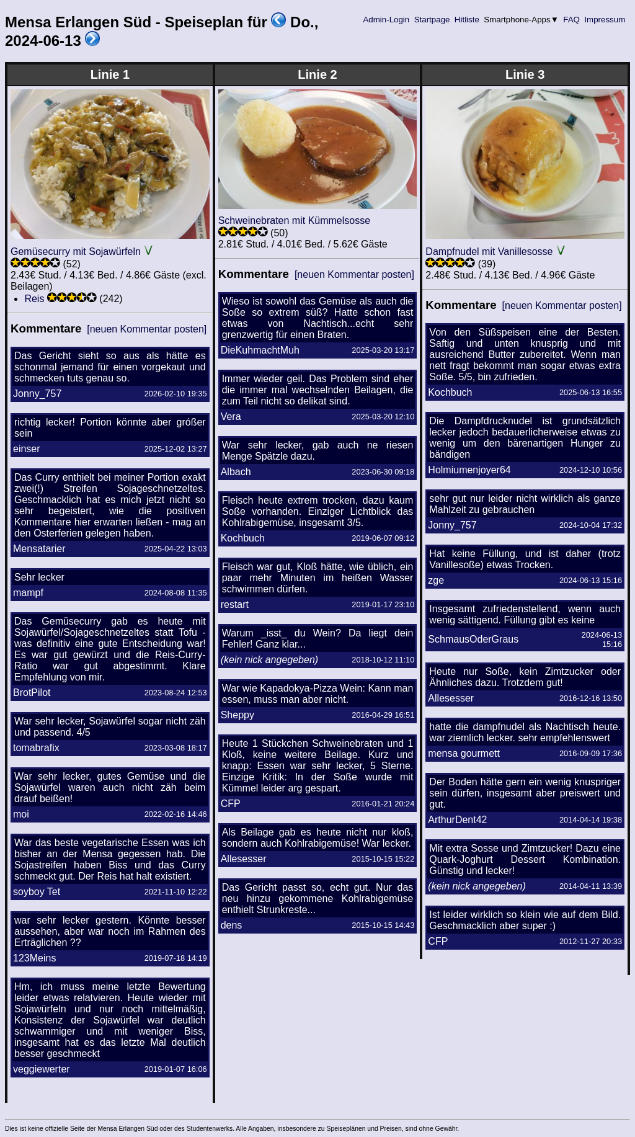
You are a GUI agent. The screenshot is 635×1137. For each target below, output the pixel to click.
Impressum (605, 19)
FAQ (571, 19)
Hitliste (466, 19)
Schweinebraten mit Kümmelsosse (294, 220)
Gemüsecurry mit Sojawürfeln (76, 251)
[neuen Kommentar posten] (146, 329)
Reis (34, 298)
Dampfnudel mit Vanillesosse (489, 251)
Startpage (432, 19)
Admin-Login (386, 19)
